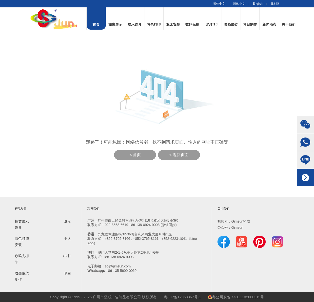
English (257, 3)
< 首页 (135, 155)
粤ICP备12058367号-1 (182, 297)
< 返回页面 (179, 155)
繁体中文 (219, 3)
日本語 (274, 3)
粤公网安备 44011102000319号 (236, 297)
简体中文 (239, 3)
